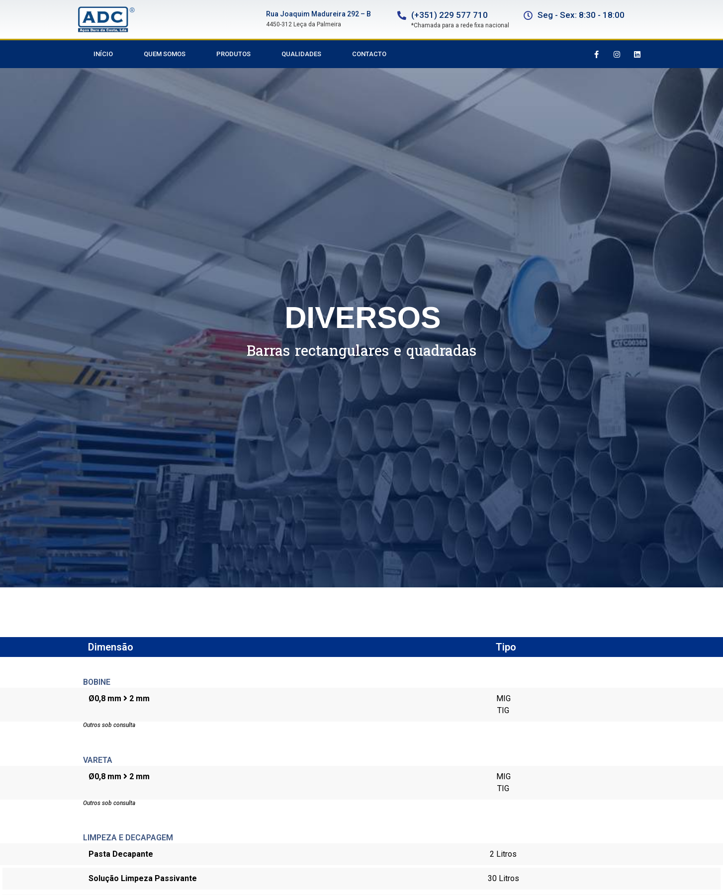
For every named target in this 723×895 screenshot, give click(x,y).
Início (103, 54)
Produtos (233, 54)
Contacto (369, 54)
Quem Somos (164, 54)
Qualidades (301, 54)
